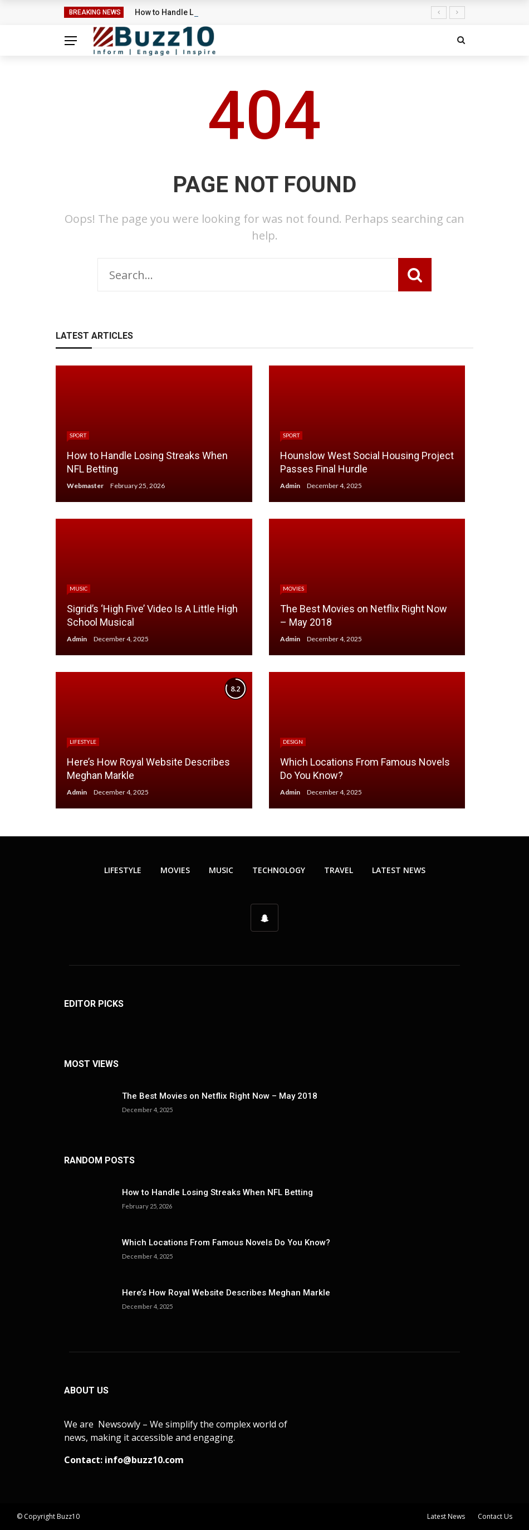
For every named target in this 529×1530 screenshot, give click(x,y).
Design (293, 741)
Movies (293, 588)
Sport (78, 435)
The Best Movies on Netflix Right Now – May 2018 (219, 1096)
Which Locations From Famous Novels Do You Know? (226, 1242)
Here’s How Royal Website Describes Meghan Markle (226, 1293)
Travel (338, 870)
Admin (290, 485)
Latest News (398, 870)
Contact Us (495, 1516)
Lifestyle (83, 741)
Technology (278, 870)
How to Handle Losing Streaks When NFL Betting (217, 1192)
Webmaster (85, 485)
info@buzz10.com (144, 1460)
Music (78, 588)
